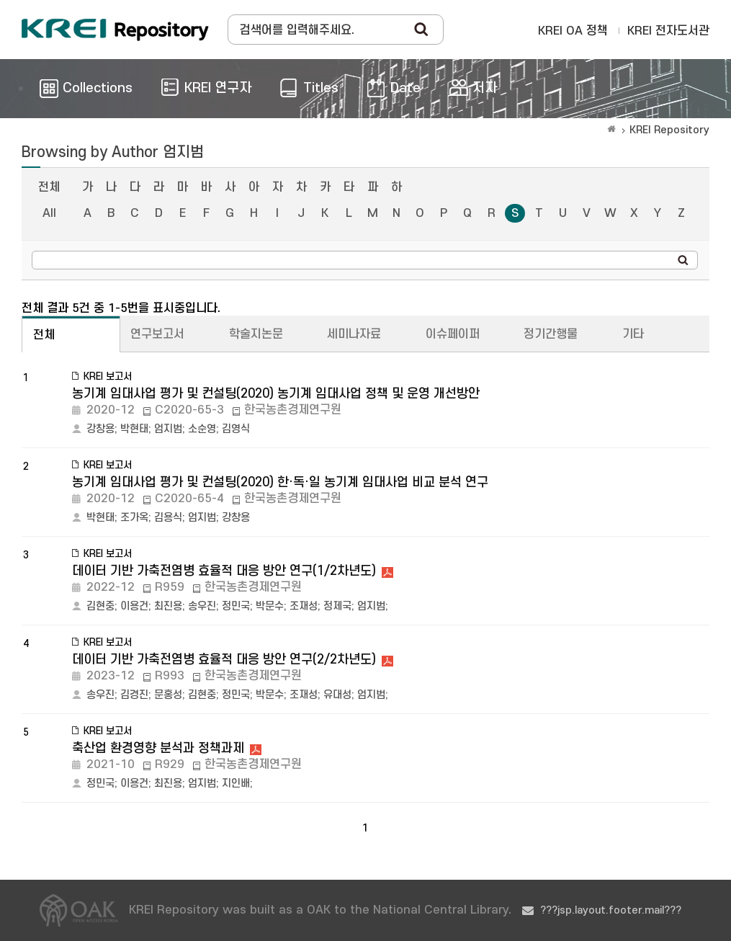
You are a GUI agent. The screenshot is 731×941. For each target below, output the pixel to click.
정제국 (337, 606)
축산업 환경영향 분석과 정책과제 (158, 748)
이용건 (134, 606)
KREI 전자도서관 (668, 30)
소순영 (202, 429)
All (49, 213)
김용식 (168, 518)
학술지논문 (256, 334)
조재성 (304, 606)
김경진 (134, 695)
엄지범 (168, 429)
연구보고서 (157, 334)
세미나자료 (354, 334)
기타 (633, 334)
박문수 (270, 606)
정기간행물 (551, 334)
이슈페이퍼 (453, 334)
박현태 (134, 429)
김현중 (100, 606)
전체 (49, 187)
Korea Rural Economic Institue (115, 29)
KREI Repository (669, 130)
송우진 (202, 606)
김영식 (236, 429)
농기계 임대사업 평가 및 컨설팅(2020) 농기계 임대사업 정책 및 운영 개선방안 (276, 394)
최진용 (168, 606)
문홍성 (168, 695)
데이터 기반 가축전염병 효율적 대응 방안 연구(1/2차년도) (224, 571)
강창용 (100, 429)
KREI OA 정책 (573, 30)
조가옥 (134, 518)
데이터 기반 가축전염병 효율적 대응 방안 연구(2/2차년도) (224, 659)
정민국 (236, 606)
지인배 (236, 783)
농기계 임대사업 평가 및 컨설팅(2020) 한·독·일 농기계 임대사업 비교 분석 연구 (280, 482)
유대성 (337, 695)
